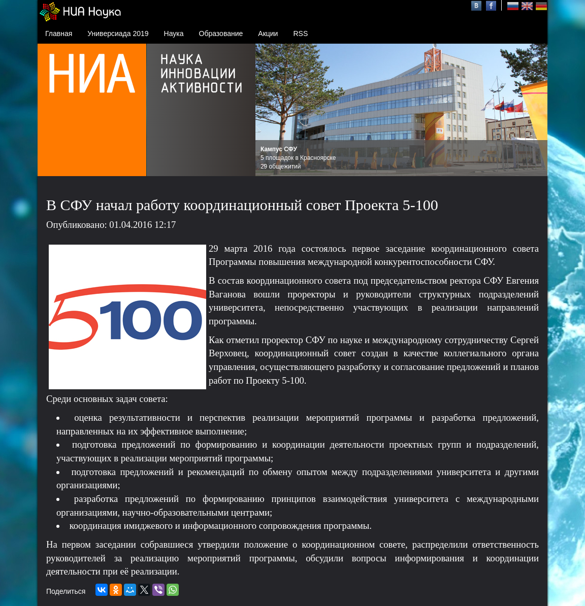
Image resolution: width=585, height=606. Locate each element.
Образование (221, 33)
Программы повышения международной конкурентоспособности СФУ (351, 261)
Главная (58, 33)
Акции (268, 33)
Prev (269, 110)
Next (534, 110)
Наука (174, 33)
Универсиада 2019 (117, 33)
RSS (300, 33)
